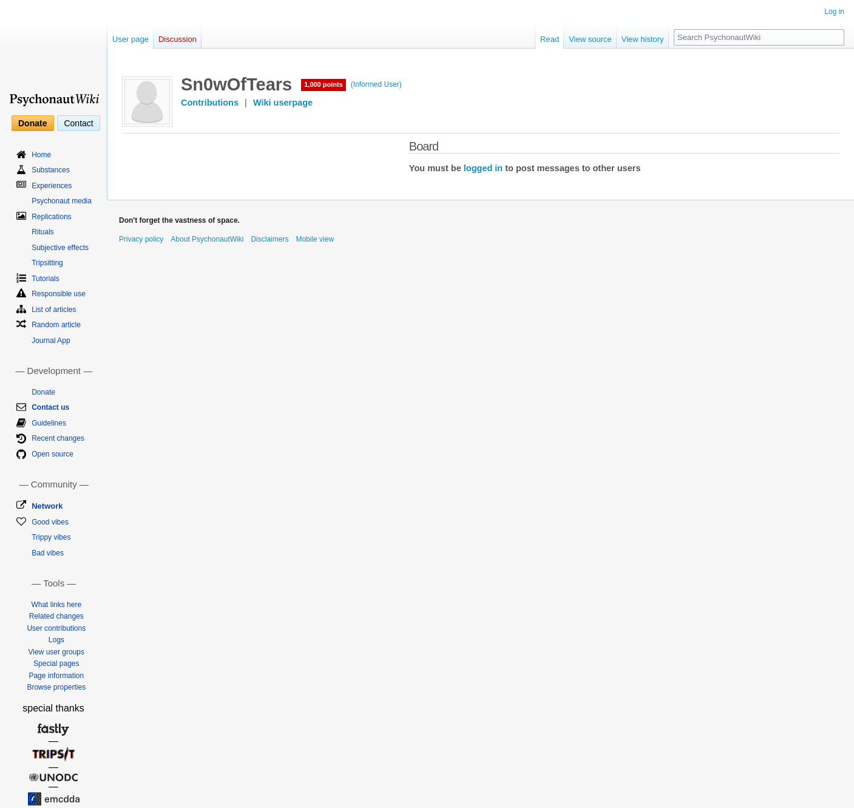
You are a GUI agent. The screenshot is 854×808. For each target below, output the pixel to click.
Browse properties (56, 687)
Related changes (56, 616)
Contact (78, 123)
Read (549, 39)
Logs (56, 640)
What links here (56, 604)
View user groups (57, 652)
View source (590, 39)
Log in (834, 11)
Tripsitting (47, 263)
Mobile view (315, 239)
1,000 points (323, 84)
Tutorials (45, 278)
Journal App (51, 340)
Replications (51, 216)
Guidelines (49, 423)
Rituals (43, 232)
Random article (56, 325)
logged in (483, 168)
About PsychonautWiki (207, 239)
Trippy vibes (51, 537)
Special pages (56, 663)
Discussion (177, 39)
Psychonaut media (62, 201)
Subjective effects (60, 247)
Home (41, 155)
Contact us (50, 407)
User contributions (56, 628)
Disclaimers (269, 239)
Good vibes (50, 522)
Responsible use (59, 294)
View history (643, 39)
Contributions (210, 102)
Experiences (52, 186)
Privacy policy (141, 239)
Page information (56, 675)
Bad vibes (48, 553)
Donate (32, 123)
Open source (52, 454)
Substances (51, 170)
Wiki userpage (283, 102)
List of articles (54, 309)
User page (130, 39)
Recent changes (58, 438)
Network (47, 506)
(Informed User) (376, 84)
